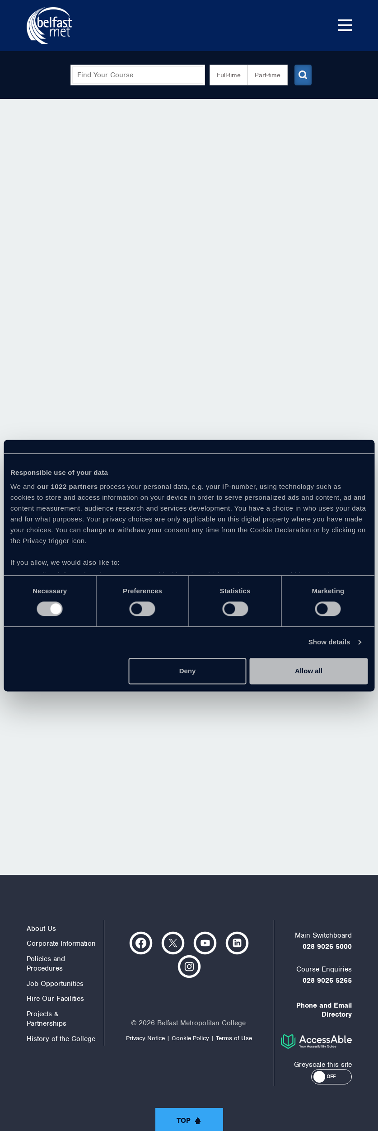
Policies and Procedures (46, 963)
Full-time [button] (225, 75)
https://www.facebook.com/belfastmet (141, 943)
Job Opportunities (55, 983)
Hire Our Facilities (55, 998)
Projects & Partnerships (46, 1018)
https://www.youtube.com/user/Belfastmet (205, 943)
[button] (331, 1076)
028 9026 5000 (327, 946)
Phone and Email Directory (324, 1010)
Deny (187, 671)
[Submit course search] (301, 75)
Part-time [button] (264, 75)
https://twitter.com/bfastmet (173, 943)
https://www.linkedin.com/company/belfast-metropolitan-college (237, 943)
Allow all (308, 671)
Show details (329, 642)
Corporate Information (61, 943)
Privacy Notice (145, 1038)
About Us (41, 928)
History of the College (61, 1038)
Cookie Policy (190, 1038)
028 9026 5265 (327, 980)
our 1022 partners (67, 486)
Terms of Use (234, 1038)
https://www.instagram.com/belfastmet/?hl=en (189, 966)
